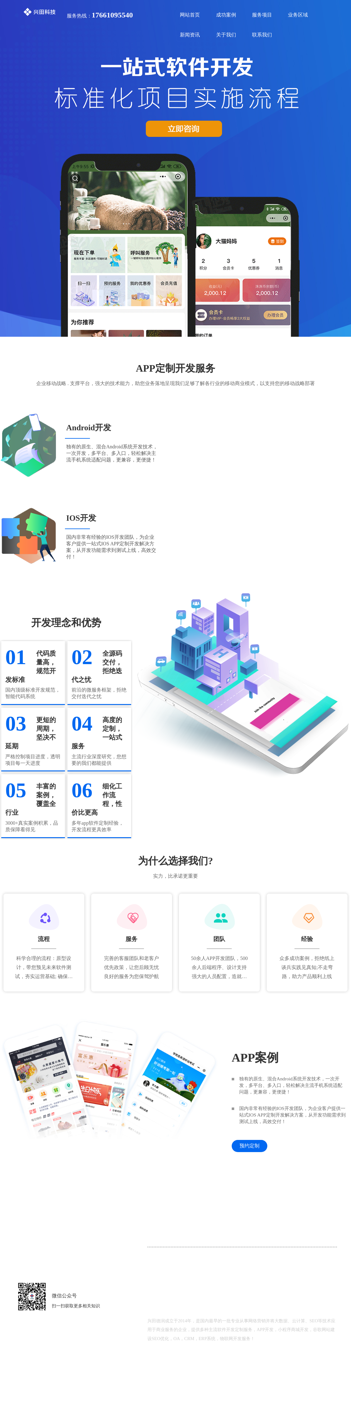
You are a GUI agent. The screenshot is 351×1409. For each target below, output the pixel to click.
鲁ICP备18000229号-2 (260, 1370)
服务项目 (262, 14)
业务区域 (298, 14)
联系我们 (262, 34)
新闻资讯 (190, 34)
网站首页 (190, 14)
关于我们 (226, 34)
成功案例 (226, 14)
